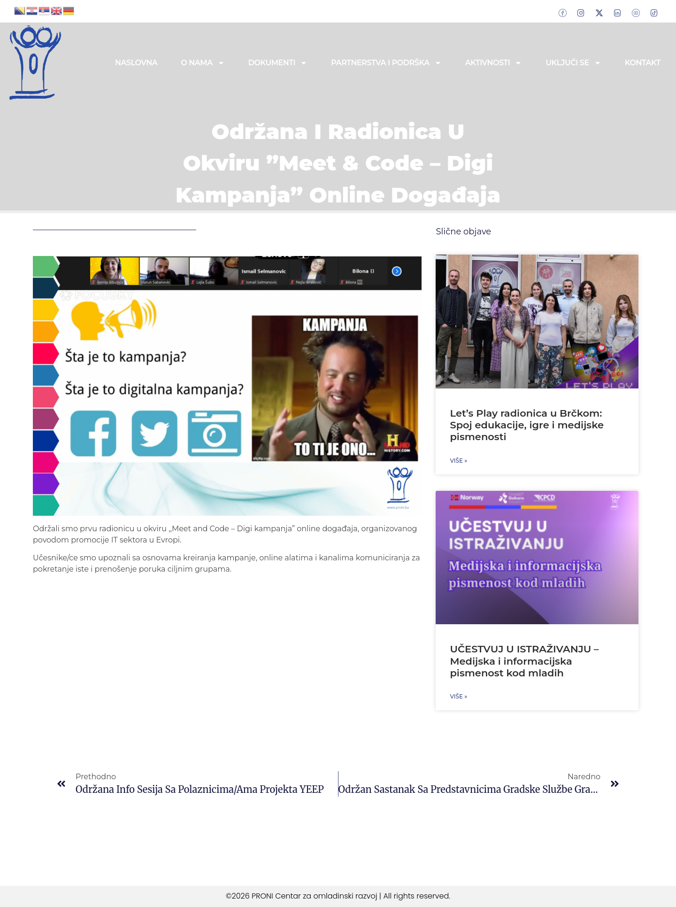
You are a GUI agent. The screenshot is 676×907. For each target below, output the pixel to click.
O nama (202, 62)
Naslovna (136, 62)
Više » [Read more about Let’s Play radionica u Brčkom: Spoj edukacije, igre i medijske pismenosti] (458, 460)
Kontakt (643, 62)
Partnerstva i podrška (386, 62)
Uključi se (573, 62)
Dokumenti (277, 62)
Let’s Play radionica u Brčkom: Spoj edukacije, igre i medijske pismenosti (527, 424)
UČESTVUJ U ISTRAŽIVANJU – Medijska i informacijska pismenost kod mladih (524, 660)
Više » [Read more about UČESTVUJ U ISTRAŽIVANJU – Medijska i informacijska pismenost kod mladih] (458, 696)
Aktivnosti (493, 62)
